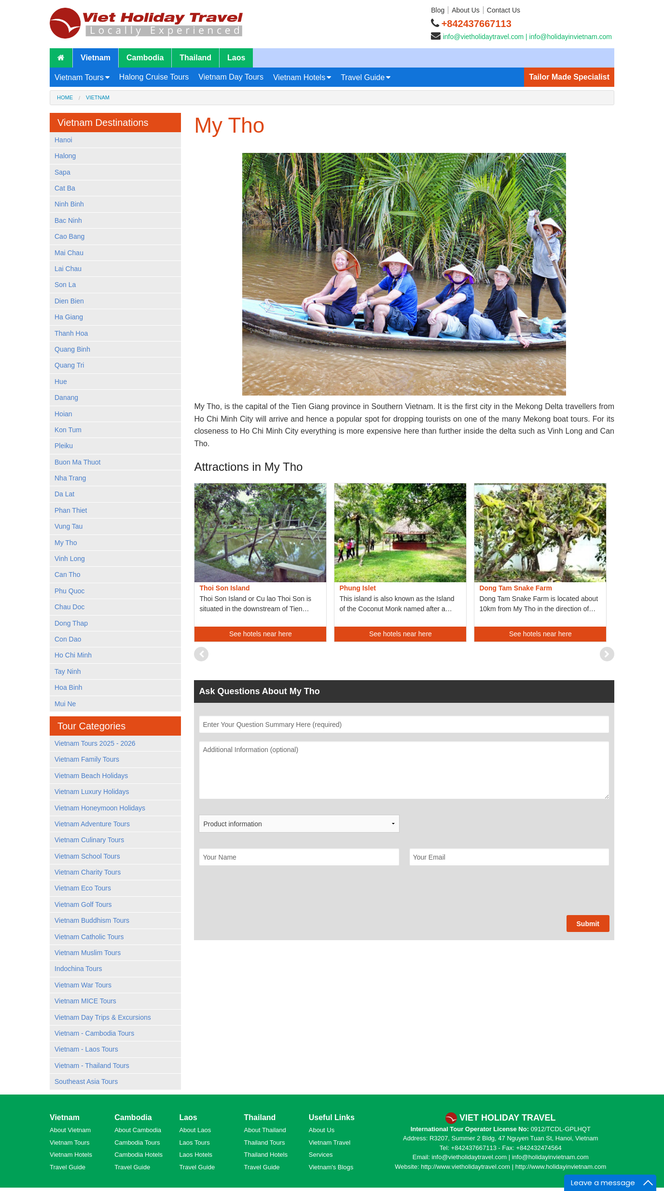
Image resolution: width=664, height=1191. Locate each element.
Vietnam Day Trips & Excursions (103, 1017)
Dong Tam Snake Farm (515, 588)
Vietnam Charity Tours (88, 872)
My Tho (66, 543)
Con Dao (68, 639)
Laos (236, 58)
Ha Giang (69, 317)
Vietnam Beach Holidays (91, 776)
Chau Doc (69, 607)
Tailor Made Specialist (569, 77)
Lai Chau (68, 269)
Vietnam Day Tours (230, 77)
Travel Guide (363, 77)
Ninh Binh (69, 204)
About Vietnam (70, 1130)
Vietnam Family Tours (87, 759)
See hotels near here (260, 634)
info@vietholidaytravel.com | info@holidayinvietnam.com (527, 37)
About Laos (195, 1130)
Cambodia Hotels (138, 1154)
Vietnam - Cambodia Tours (94, 1033)
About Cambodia (137, 1130)
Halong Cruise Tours (154, 77)
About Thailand (265, 1130)
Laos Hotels (195, 1154)
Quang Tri (69, 365)
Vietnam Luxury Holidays (92, 791)
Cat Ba (65, 188)
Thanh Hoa (71, 333)
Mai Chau (69, 253)
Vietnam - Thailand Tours (92, 1065)
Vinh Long (70, 558)
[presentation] (272, 896)
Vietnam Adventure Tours (92, 824)
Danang (66, 397)
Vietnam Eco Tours (83, 888)
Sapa (62, 172)
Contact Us (503, 10)
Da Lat (64, 494)
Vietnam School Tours (87, 856)
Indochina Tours (78, 968)
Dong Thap (71, 623)
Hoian (63, 414)
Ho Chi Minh (73, 655)
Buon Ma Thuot (77, 462)
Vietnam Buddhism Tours (92, 920)
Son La (65, 284)
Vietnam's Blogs (331, 1167)
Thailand (195, 58)
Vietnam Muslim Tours (88, 953)
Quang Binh (72, 349)
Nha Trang (70, 478)
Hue (61, 381)
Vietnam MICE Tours (85, 1001)
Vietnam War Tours (83, 985)
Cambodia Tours (137, 1142)
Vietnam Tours (79, 77)
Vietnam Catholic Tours (89, 937)
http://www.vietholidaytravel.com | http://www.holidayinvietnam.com (513, 1166)
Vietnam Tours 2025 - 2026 (95, 743)
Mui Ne (65, 704)
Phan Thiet (71, 510)
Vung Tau (69, 526)
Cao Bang (69, 236)
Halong (65, 156)
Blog (437, 10)
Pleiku (64, 446)
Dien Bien (69, 301)
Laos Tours (194, 1142)
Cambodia (145, 58)
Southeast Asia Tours (86, 1081)
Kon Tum (68, 430)
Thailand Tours (264, 1142)
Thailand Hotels (266, 1154)
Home (65, 97)
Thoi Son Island (224, 588)
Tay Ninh (68, 671)
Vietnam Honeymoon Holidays (100, 808)
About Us (466, 10)
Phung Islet (357, 588)
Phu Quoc (69, 591)
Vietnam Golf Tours (83, 904)
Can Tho (67, 574)
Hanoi (63, 140)
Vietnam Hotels (299, 77)
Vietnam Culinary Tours (89, 840)
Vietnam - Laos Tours (86, 1049)
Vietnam (96, 58)
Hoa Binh (69, 687)
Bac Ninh (68, 220)
